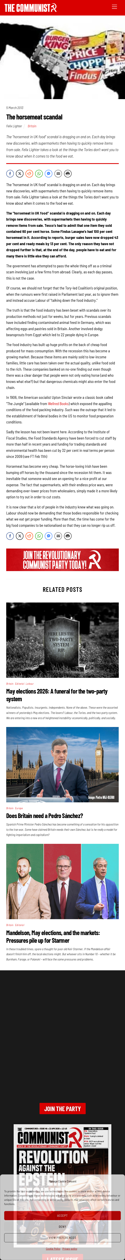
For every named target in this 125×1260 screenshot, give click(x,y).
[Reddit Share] (29, 173)
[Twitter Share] (19, 173)
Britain (32, 126)
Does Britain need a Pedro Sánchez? (44, 815)
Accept (62, 1215)
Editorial (19, 683)
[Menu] (114, 6)
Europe (19, 808)
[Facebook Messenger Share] (48, 173)
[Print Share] (68, 173)
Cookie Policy (53, 1248)
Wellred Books (58, 403)
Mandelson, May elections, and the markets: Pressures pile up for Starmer (53, 936)
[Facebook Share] (10, 173)
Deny (62, 1226)
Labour (30, 683)
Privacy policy (69, 1248)
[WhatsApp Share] (39, 173)
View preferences (62, 1237)
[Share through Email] (58, 173)
